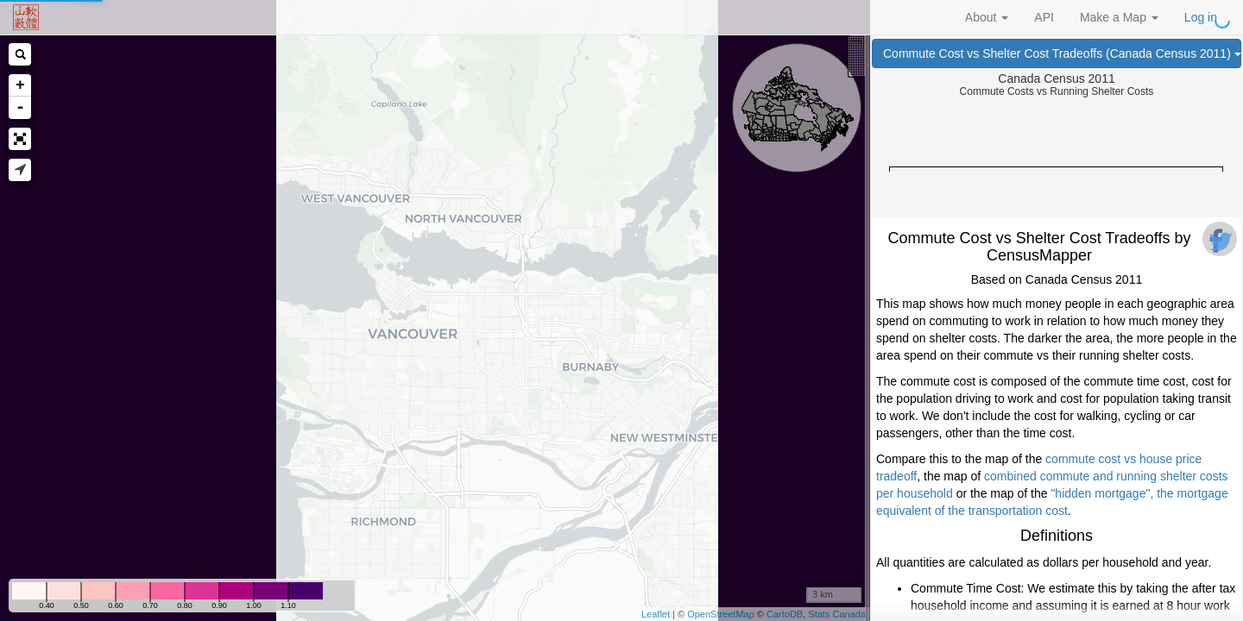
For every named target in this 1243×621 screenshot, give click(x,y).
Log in (1200, 17)
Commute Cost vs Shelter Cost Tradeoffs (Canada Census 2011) (1062, 53)
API (1044, 17)
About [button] (986, 17)
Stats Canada (837, 614)
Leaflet (655, 614)
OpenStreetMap (720, 614)
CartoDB (785, 614)
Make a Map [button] (1119, 17)
